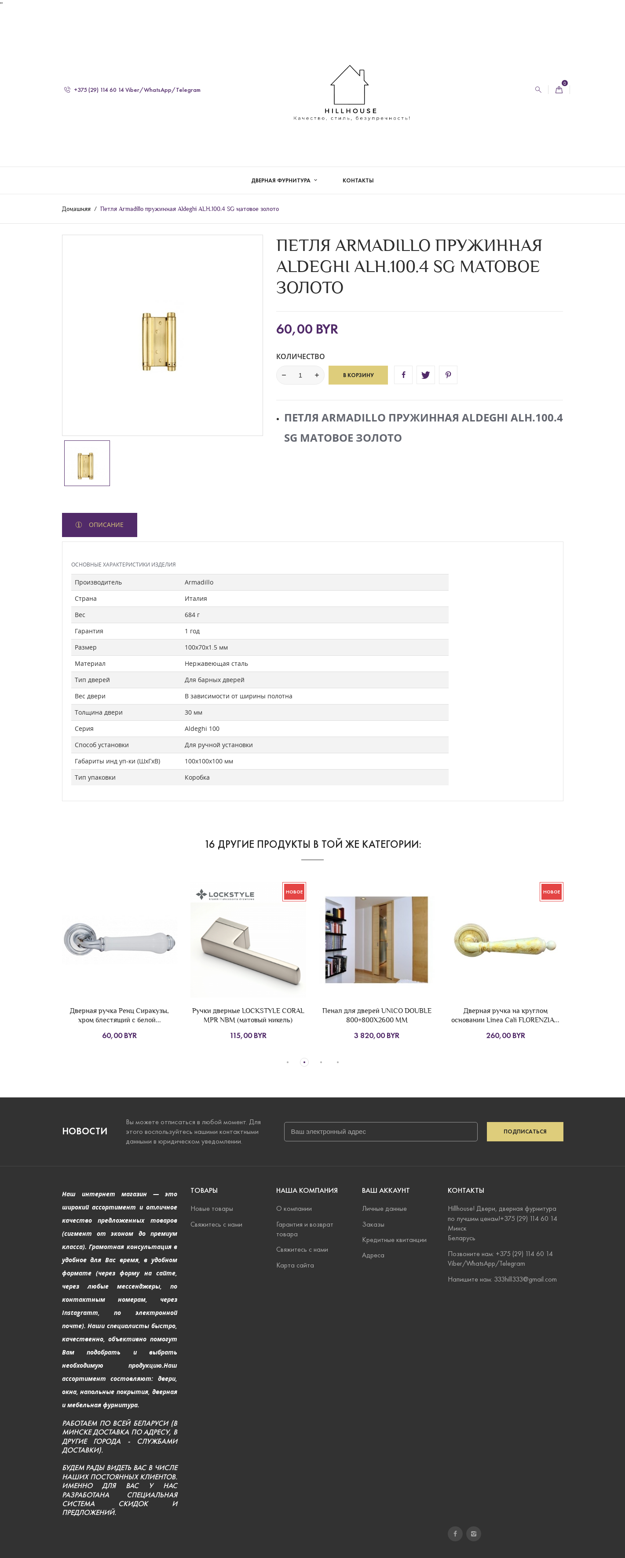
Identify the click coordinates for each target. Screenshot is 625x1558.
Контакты (358, 171)
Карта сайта (295, 1265)
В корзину (358, 374)
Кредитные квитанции (394, 1240)
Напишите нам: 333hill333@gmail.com (502, 1279)
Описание (105, 524)
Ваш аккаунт (386, 1190)
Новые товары (211, 1209)
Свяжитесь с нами (216, 1224)
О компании (294, 1209)
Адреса (373, 1255)
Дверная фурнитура (281, 171)
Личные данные (384, 1209)
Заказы (373, 1224)
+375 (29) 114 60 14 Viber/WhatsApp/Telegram (132, 80)
